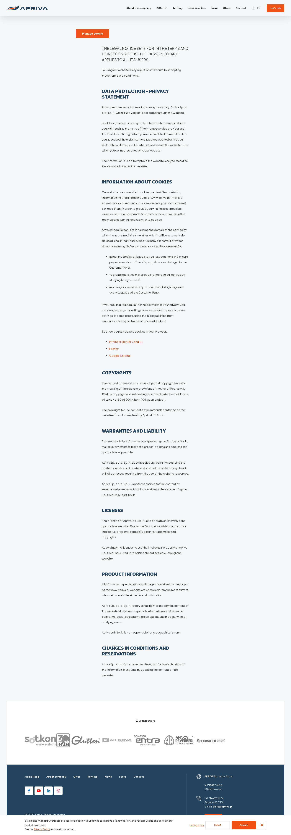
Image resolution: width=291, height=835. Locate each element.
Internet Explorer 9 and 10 (125, 341)
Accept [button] (244, 824)
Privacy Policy (42, 829)
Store (122, 776)
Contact (138, 776)
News (108, 776)
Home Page (32, 776)
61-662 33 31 (216, 802)
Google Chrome (120, 355)
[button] (162, 8)
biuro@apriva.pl (223, 806)
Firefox (114, 348)
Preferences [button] (197, 824)
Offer (76, 776)
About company (56, 776)
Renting (92, 776)
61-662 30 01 (216, 798)
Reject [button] (217, 824)
